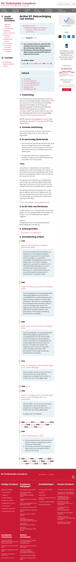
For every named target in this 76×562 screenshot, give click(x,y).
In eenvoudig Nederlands (32, 83)
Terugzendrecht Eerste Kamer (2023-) (28, 499)
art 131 (42, 425)
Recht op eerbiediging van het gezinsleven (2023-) (28, 503)
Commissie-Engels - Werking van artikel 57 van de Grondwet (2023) (28, 542)
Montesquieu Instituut (21, 5)
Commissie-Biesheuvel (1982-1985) (9, 550)
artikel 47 (48, 111)
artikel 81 (46, 119)
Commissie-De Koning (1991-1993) (28, 558)
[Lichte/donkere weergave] (73, 10)
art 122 (47, 422)
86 (22, 38)
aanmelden (66, 89)
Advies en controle (7, 36)
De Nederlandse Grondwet (18, 3)
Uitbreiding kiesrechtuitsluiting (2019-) (27, 524)
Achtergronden (28, 87)
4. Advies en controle (7, 500)
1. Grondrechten (6, 492)
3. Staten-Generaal (6, 498)
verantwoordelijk (25, 111)
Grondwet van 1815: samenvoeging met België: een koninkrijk (66, 518)
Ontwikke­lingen (28, 10)
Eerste (49, 101)
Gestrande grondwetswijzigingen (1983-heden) (28, 529)
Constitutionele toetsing (45, 489)
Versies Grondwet (37, 10)
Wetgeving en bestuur (8, 40)
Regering (7, 31)
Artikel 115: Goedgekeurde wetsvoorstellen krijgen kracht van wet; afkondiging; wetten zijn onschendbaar (37, 397)
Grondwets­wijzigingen (16, 10)
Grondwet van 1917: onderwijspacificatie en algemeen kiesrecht (64, 498)
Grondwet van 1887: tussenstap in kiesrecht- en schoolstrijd (65, 503)
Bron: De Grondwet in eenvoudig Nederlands (35, 202)
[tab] (25, 63)
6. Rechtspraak (5, 506)
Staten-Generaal (9, 33)
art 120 (28, 386)
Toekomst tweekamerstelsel (46, 502)
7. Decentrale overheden (8, 508)
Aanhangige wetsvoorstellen (28, 489)
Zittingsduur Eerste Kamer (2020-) (27, 514)
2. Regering (4, 495)
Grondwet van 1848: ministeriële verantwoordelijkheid (63, 508)
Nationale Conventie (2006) (27, 555)
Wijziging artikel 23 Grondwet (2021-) (28, 510)
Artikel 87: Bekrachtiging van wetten (32, 436)
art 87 (27, 459)
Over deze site (43, 474)
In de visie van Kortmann (31, 85)
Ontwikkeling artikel (30, 89)
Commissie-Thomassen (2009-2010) (9, 546)
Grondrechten (8, 29)
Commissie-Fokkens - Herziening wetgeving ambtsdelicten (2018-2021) (27, 551)
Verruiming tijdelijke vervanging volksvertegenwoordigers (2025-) (27, 494)
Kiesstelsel (42, 492)
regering (30, 121)
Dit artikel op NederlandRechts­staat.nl (8, 64)
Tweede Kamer (26, 103)
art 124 (23, 425)
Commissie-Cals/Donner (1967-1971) (8, 554)
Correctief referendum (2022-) (28, 507)
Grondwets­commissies (48, 10)
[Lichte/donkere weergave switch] (73, 10)
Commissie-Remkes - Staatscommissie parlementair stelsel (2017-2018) (10, 542)
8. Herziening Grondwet (8, 511)
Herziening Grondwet (7, 50)
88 (36, 38)
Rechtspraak (8, 43)
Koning (46, 99)
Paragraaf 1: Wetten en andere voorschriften (35, 31)
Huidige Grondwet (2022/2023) (66, 489)
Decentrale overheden (7, 46)
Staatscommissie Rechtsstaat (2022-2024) (28, 546)
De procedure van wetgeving (30, 233)
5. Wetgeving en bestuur (8, 503)
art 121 (28, 422)
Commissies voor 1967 (7, 558)
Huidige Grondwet (4, 10)
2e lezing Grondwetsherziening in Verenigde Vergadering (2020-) (28, 519)
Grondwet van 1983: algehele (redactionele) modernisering (65, 493)
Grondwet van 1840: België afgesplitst (65, 513)
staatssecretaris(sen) (38, 115)
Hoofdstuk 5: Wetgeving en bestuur (35, 28)
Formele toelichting (30, 81)
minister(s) (23, 115)
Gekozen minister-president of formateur (47, 498)
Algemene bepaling (7, 26)
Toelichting (27, 79)
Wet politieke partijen (45, 504)
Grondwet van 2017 (29, 26)
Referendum (42, 495)
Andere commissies (61, 10)
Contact (52, 474)
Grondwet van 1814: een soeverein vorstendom (64, 522)
